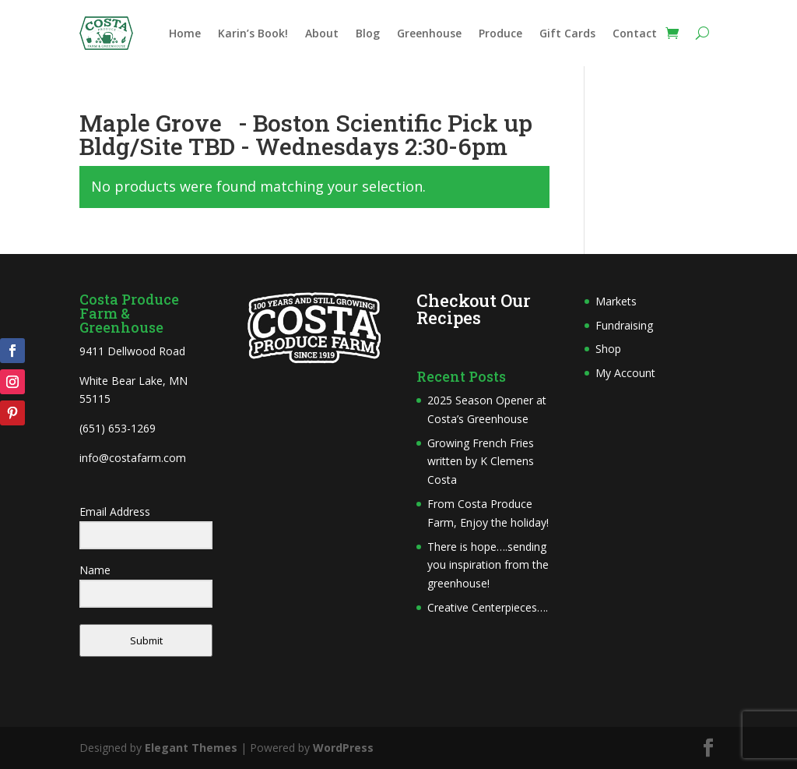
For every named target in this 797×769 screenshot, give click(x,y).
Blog (368, 34)
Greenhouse (429, 34)
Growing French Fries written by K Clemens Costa (480, 462)
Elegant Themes (191, 747)
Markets (616, 301)
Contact (635, 34)
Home (185, 34)
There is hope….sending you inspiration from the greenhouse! (488, 565)
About (322, 34)
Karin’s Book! (253, 34)
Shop (608, 348)
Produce (500, 34)
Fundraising (624, 325)
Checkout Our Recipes (473, 309)
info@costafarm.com (132, 457)
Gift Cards (567, 34)
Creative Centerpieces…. (487, 607)
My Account (625, 372)
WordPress (343, 747)
